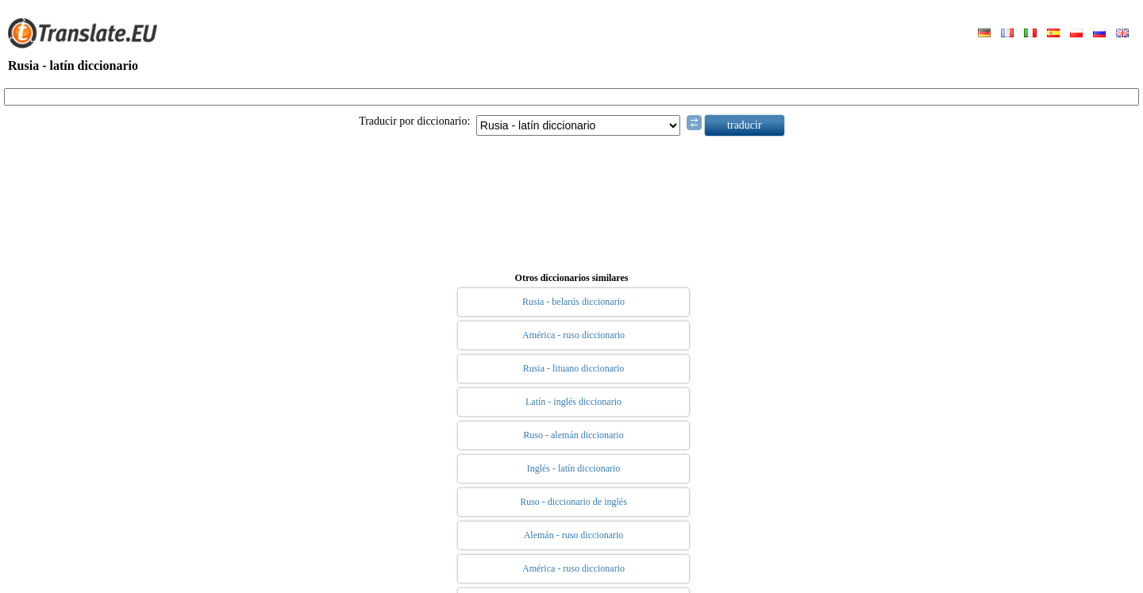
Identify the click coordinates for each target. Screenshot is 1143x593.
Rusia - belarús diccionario (573, 301)
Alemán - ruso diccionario (574, 535)
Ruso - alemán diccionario (573, 435)
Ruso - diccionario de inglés (573, 501)
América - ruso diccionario (573, 335)
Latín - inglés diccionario (573, 401)
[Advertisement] (571, 200)
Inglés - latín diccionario (574, 468)
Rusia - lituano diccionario (574, 368)
